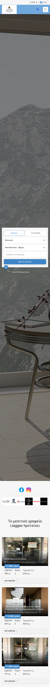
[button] (42, 2)
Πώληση (14, 233)
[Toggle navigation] (45, 9)
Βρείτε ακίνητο (25, 262)
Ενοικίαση (35, 233)
